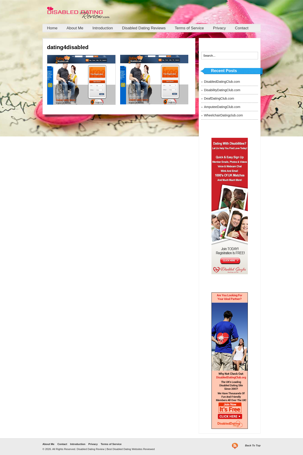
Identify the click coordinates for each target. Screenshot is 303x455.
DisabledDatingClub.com (222, 81)
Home (52, 28)
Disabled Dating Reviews (144, 28)
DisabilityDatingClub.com (222, 90)
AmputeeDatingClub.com (222, 107)
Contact (241, 28)
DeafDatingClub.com (219, 98)
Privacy (219, 28)
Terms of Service (189, 28)
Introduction (102, 28)
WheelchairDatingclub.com (223, 115)
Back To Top (253, 445)
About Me (75, 28)
